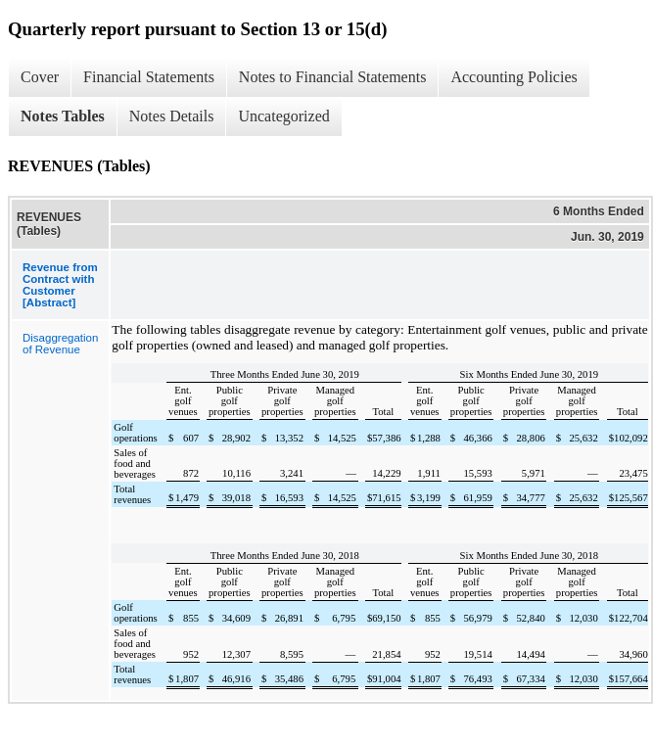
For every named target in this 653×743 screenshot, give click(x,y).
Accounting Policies (513, 77)
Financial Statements (148, 77)
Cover (40, 77)
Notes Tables (63, 116)
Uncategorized (283, 116)
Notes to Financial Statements (333, 77)
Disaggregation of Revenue (60, 343)
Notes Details (171, 116)
